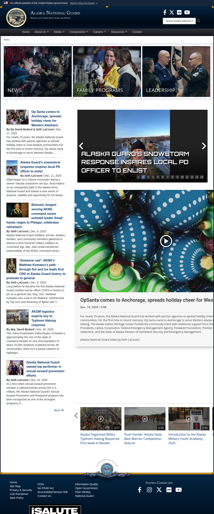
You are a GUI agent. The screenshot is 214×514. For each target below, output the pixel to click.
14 (202, 177)
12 (192, 177)
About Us (41, 31)
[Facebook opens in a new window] (139, 452)
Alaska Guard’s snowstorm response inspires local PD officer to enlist (40, 167)
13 (197, 177)
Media (59, 31)
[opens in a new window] (164, 12)
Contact (137, 31)
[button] (84, 3)
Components (79, 31)
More (59, 410)
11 (187, 177)
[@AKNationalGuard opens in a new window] (159, 452)
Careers (99, 31)
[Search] (179, 21)
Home (25, 31)
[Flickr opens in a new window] (169, 452)
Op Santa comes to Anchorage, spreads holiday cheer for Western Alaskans (140, 162)
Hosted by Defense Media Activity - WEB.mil (82, 503)
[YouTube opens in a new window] (178, 452)
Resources (119, 31)
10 (182, 177)
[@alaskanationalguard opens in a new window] (149, 452)
